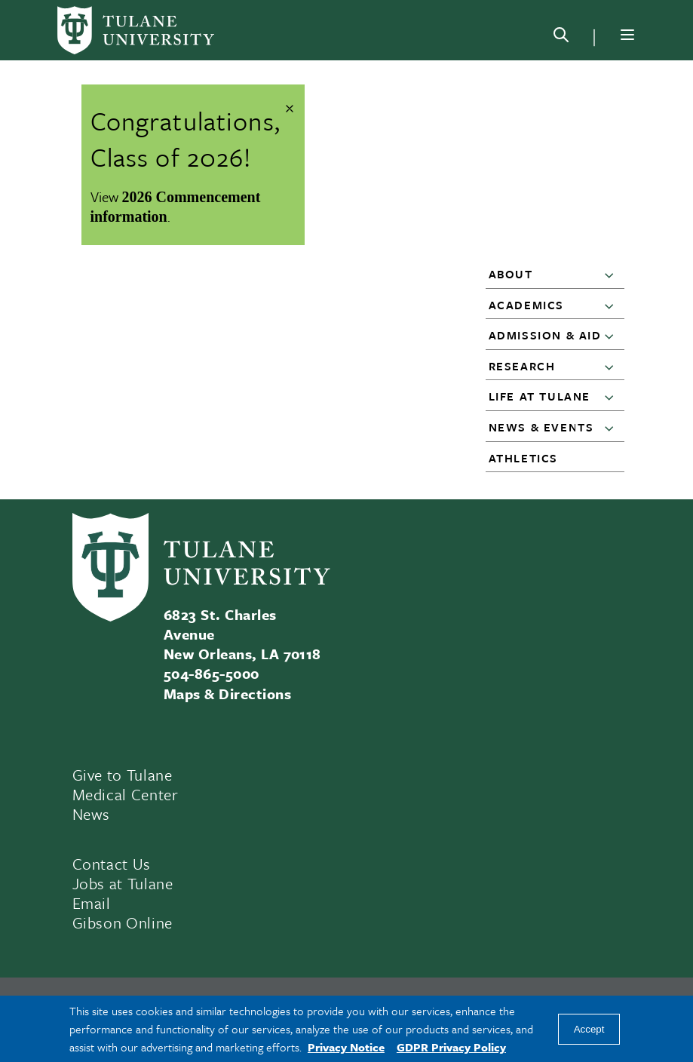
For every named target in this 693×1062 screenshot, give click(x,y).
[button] (612, 274)
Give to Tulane (122, 774)
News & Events (541, 427)
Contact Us (112, 863)
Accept (589, 1029)
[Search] (561, 38)
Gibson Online (122, 922)
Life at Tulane (539, 396)
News (91, 814)
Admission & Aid (545, 335)
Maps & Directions (227, 693)
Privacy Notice (346, 1047)
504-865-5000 (211, 673)
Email (91, 903)
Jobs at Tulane (122, 883)
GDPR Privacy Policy (451, 1047)
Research (522, 366)
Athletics (523, 458)
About (511, 274)
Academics (526, 304)
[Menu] (627, 35)
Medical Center (125, 794)
